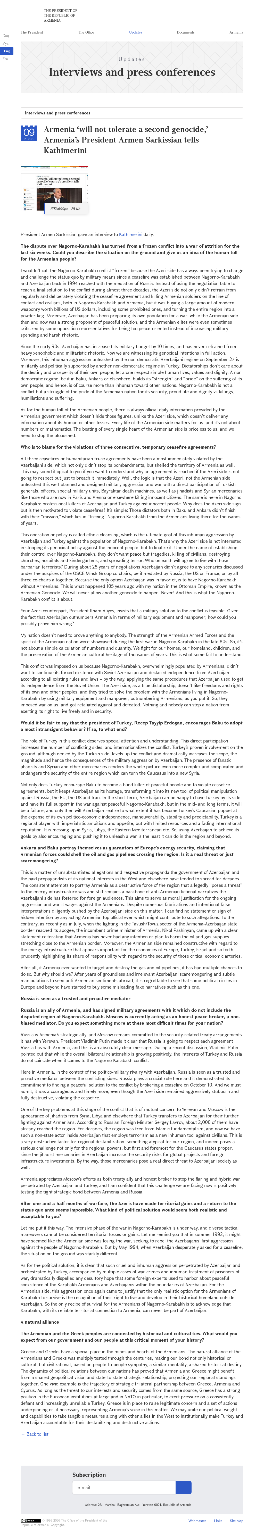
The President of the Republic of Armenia (60, 15)
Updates (135, 32)
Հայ (6, 35)
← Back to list (34, 1434)
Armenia (236, 32)
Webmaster (197, 1520)
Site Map (236, 1520)
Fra (5, 58)
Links (218, 1520)
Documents (185, 32)
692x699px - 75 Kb (65, 208)
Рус (6, 43)
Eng (7, 50)
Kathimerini (131, 234)
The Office (86, 32)
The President (32, 32)
